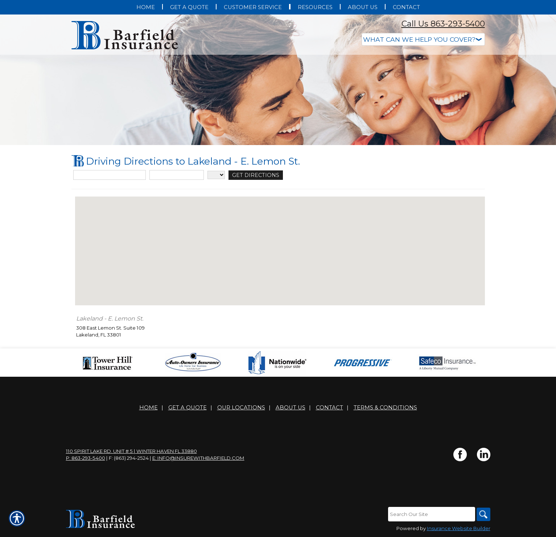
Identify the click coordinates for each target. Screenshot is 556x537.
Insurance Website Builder (458, 529)
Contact (329, 407)
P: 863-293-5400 (85, 458)
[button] (280, 244)
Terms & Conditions (385, 407)
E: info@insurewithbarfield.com (198, 458)
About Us (290, 407)
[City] (176, 175)
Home (148, 407)
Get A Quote (187, 407)
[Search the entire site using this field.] (430, 514)
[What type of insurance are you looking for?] (423, 39)
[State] (216, 175)
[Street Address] (109, 175)
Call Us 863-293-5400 (443, 24)
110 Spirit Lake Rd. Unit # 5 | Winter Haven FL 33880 (131, 451)
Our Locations (241, 407)
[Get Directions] (252, 174)
